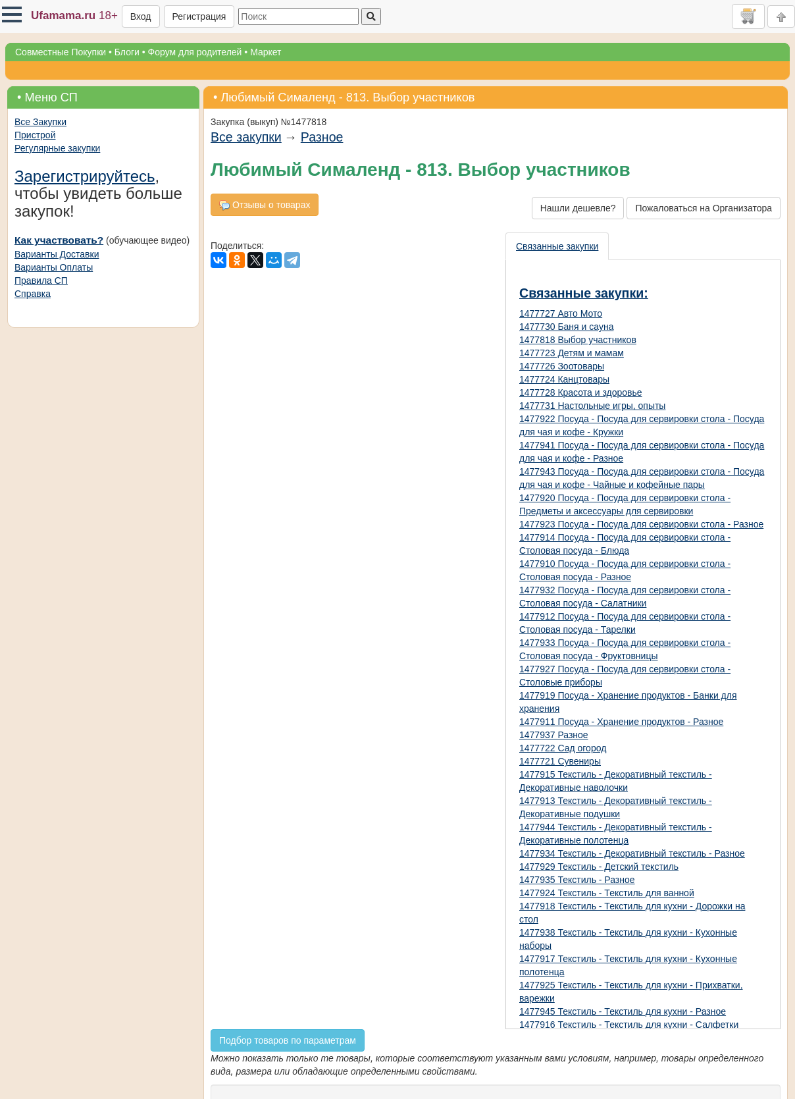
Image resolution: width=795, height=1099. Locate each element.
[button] (12, 14)
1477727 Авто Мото (560, 313)
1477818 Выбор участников (577, 340)
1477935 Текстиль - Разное (577, 879)
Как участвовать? (58, 240)
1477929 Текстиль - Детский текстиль (599, 866)
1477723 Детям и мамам (571, 353)
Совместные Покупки (60, 52)
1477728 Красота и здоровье (580, 392)
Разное (322, 137)
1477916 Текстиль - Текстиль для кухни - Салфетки (628, 1024)
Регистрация (199, 16)
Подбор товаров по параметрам (287, 1040)
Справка (32, 293)
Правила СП (41, 280)
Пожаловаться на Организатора (703, 208)
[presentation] (557, 246)
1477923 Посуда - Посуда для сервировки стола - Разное (641, 524)
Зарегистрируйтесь (84, 176)
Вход (140, 16)
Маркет (265, 52)
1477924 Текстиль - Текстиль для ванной (606, 893)
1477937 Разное (553, 735)
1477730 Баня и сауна (566, 326)
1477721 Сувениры (560, 761)
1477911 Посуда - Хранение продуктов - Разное (621, 721)
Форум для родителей (195, 52)
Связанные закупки (557, 246)
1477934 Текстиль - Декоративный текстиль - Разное (632, 853)
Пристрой (34, 135)
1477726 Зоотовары (561, 366)
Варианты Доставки (56, 254)
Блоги (127, 52)
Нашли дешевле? (578, 208)
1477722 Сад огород (562, 748)
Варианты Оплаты (53, 267)
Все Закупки (40, 122)
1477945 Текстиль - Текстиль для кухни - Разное (622, 1011)
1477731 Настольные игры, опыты (592, 405)
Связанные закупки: (583, 293)
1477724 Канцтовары (564, 379)
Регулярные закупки (57, 148)
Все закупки (246, 137)
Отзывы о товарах (264, 205)
